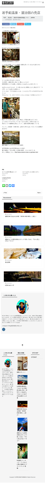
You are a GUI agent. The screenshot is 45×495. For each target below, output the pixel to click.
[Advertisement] (22, 160)
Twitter (13, 24)
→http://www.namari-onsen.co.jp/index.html (26, 152)
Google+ (21, 24)
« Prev (5, 192)
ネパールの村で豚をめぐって (9, 172)
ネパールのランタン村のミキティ (30, 172)
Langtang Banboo (6, 178)
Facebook (6, 24)
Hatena (28, 24)
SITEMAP (34, 357)
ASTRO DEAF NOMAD (20, 477)
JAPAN (13, 27)
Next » (39, 192)
